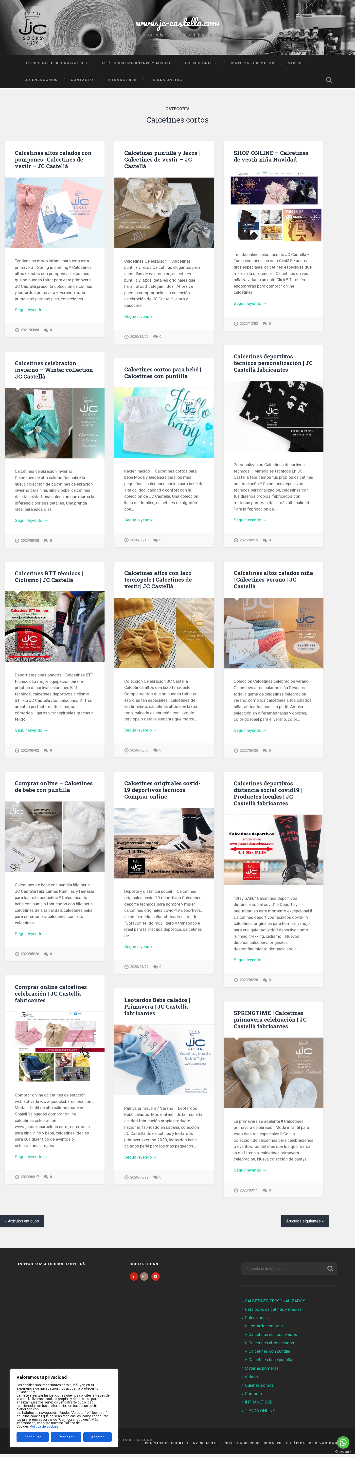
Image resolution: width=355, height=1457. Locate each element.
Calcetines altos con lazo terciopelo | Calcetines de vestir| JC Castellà (158, 580)
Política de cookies (44, 1426)
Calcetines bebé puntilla (270, 1362)
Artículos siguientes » (305, 1223)
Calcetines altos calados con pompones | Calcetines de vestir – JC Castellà (53, 159)
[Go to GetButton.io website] (343, 1452)
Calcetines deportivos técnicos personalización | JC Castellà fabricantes (273, 363)
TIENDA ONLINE (166, 79)
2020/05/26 (30, 955)
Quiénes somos (40, 79)
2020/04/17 (30, 1179)
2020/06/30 (139, 751)
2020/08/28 (30, 541)
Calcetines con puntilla (269, 1353)
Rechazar (66, 1437)
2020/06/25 (249, 751)
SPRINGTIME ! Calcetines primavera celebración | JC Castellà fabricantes (270, 1021)
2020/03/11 (249, 1192)
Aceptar (97, 1437)
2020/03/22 (139, 1179)
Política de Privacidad (311, 1445)
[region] (64, 1408)
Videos (295, 63)
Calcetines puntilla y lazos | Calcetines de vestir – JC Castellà (162, 159)
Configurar (32, 1437)
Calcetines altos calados (271, 1345)
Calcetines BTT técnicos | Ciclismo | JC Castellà (49, 577)
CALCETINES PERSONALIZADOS (55, 63)
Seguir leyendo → (31, 309)
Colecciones (199, 63)
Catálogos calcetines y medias (136, 63)
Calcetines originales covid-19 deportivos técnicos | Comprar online (162, 791)
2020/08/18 (139, 541)
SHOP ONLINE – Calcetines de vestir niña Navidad (271, 156)
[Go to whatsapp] (343, 1442)
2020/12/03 (249, 324)
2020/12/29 (139, 337)
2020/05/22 (139, 968)
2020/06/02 (30, 751)
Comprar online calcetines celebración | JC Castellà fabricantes (51, 995)
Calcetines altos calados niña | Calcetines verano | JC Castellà (273, 580)
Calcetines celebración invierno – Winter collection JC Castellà (54, 370)
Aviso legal (206, 1445)
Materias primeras (252, 63)
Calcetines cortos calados (272, 1336)
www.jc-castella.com (177, 22)
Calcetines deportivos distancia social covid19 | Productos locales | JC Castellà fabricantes (268, 794)
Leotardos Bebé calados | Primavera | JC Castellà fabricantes (157, 1008)
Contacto (82, 79)
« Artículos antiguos (22, 1223)
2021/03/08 (30, 330)
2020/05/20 (249, 981)
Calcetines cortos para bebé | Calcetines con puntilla (162, 373)
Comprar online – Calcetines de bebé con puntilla (54, 788)
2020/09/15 (249, 541)
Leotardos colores (265, 1328)
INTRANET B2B (121, 79)
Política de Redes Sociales (252, 1445)
